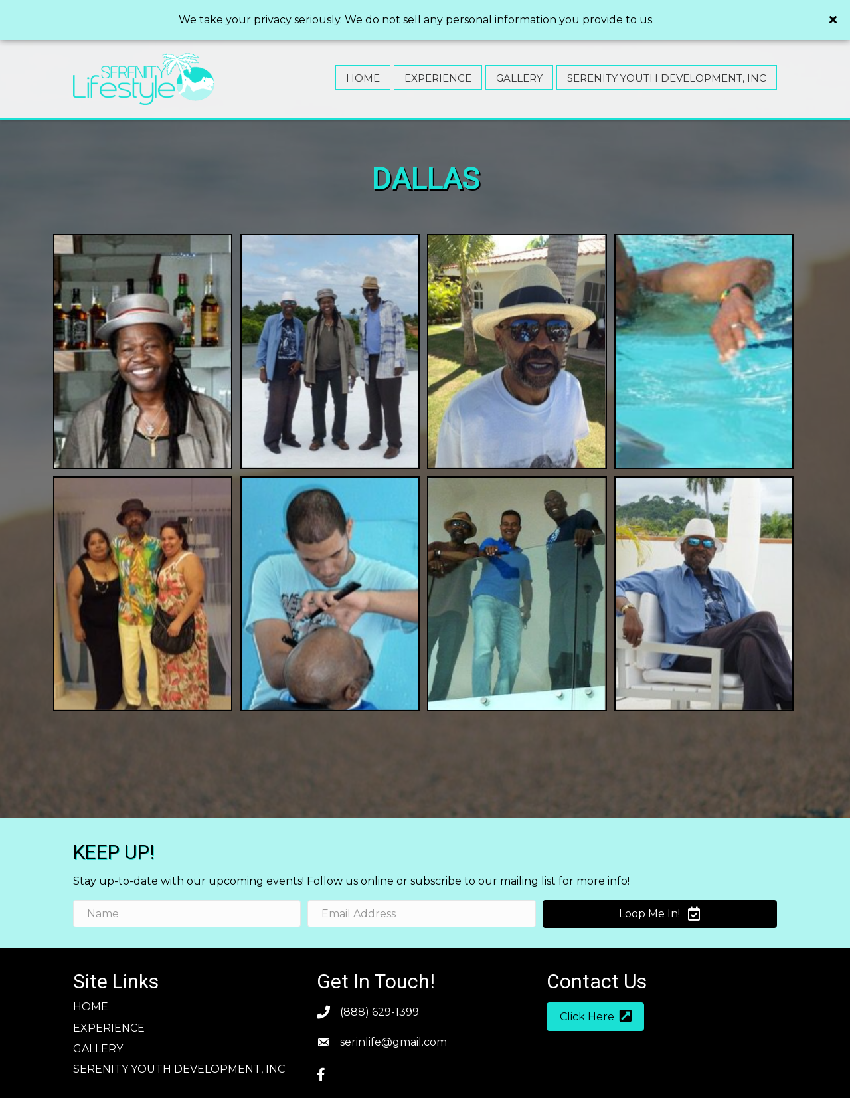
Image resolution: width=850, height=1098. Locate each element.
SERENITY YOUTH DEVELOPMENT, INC (179, 1042)
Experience (109, 1001)
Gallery (98, 1022)
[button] (595, 990)
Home (90, 980)
